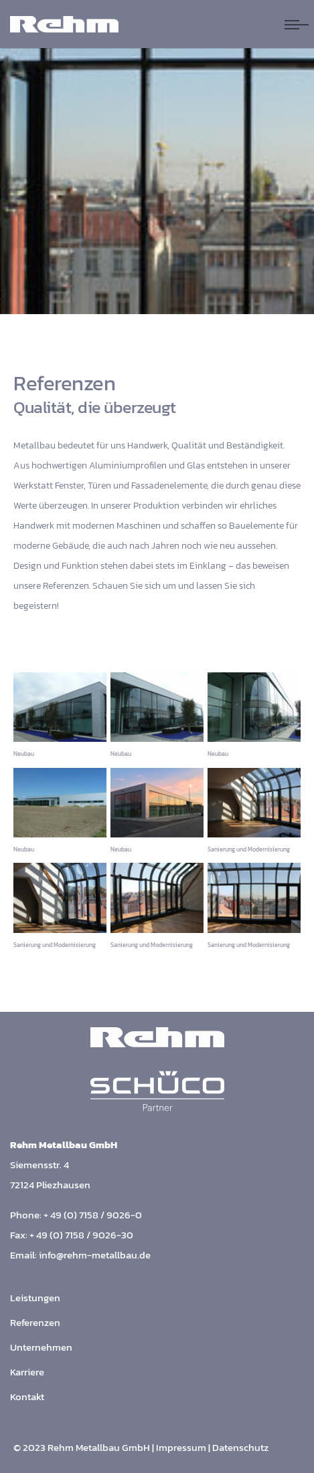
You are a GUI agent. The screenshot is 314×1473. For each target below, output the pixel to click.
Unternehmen (41, 1347)
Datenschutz (240, 1447)
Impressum (181, 1447)
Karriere (27, 1371)
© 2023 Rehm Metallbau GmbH (81, 1447)
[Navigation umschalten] (296, 24)
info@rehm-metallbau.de (94, 1254)
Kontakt (27, 1396)
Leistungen (35, 1297)
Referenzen (35, 1322)
